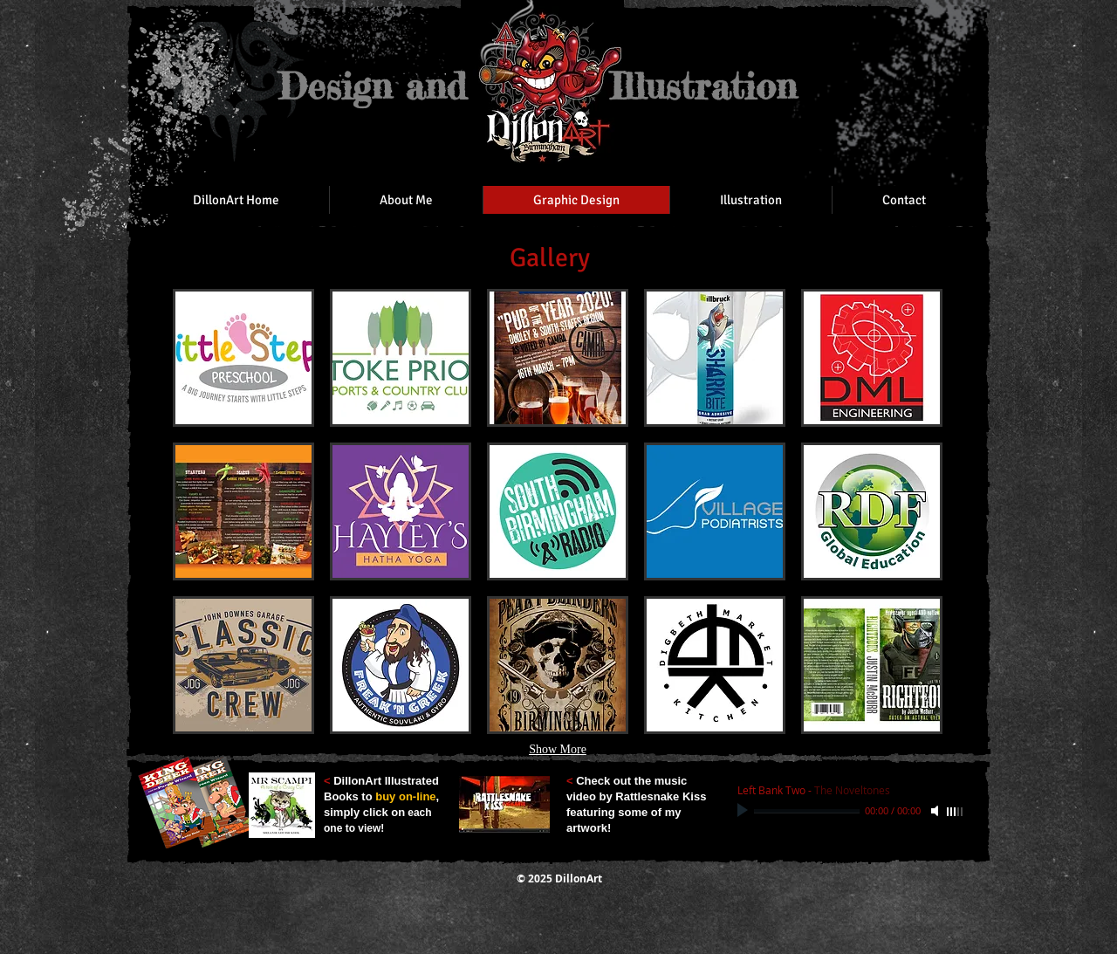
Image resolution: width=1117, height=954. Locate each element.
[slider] (955, 811)
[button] (243, 358)
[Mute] (936, 811)
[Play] (744, 811)
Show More (557, 749)
